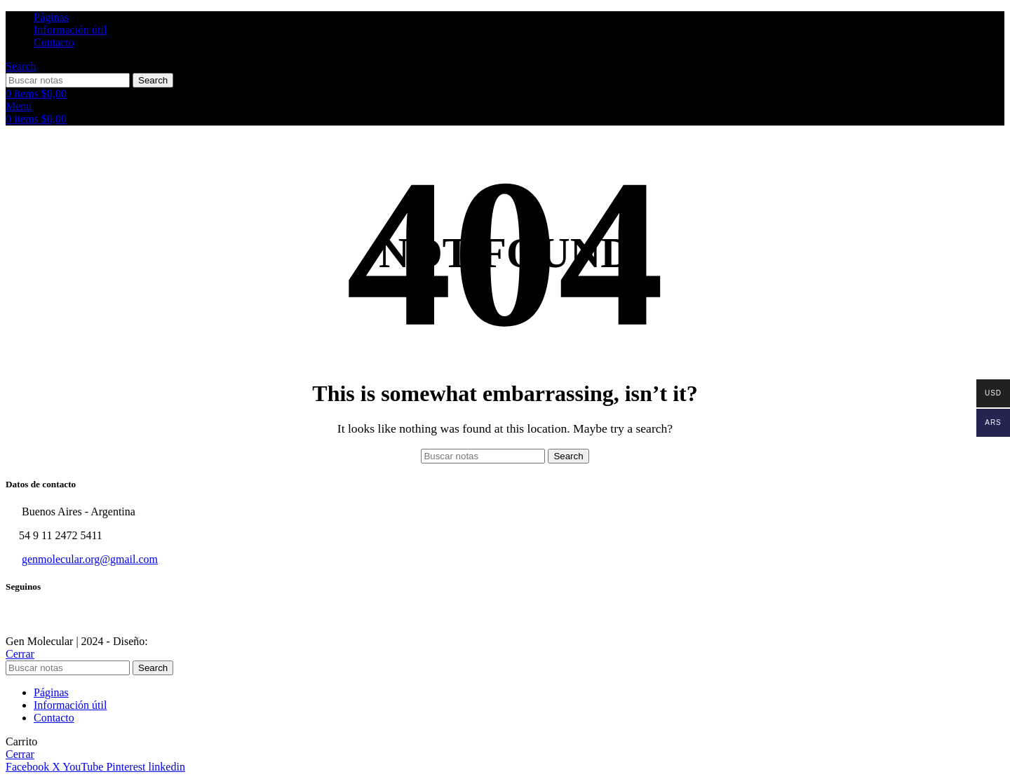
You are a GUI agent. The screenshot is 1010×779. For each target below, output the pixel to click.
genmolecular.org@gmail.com (90, 559)
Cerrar (20, 654)
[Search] (21, 66)
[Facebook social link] (29, 767)
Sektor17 (171, 641)
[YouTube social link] (84, 767)
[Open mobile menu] (19, 106)
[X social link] (57, 767)
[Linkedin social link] (166, 767)
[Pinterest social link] (127, 767)
